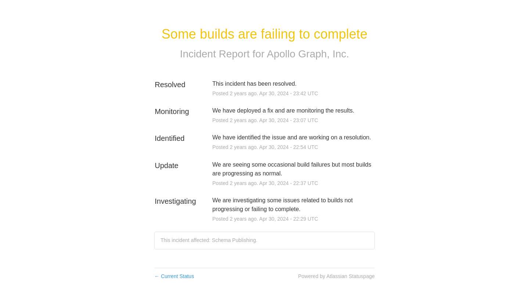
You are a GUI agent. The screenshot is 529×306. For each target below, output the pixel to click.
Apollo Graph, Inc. (308, 54)
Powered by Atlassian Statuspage (336, 276)
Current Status (174, 276)
